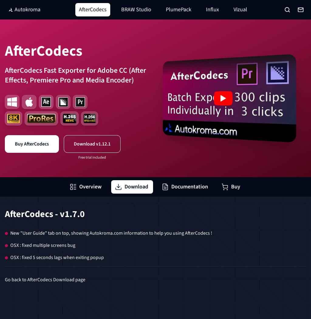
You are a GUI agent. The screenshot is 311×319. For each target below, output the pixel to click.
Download (131, 187)
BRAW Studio (136, 9)
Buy (230, 187)
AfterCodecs (93, 9)
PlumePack (178, 9)
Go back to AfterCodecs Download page (45, 279)
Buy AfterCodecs (32, 144)
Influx (212, 9)
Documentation (185, 187)
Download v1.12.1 (92, 144)
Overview (85, 187)
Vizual (240, 9)
